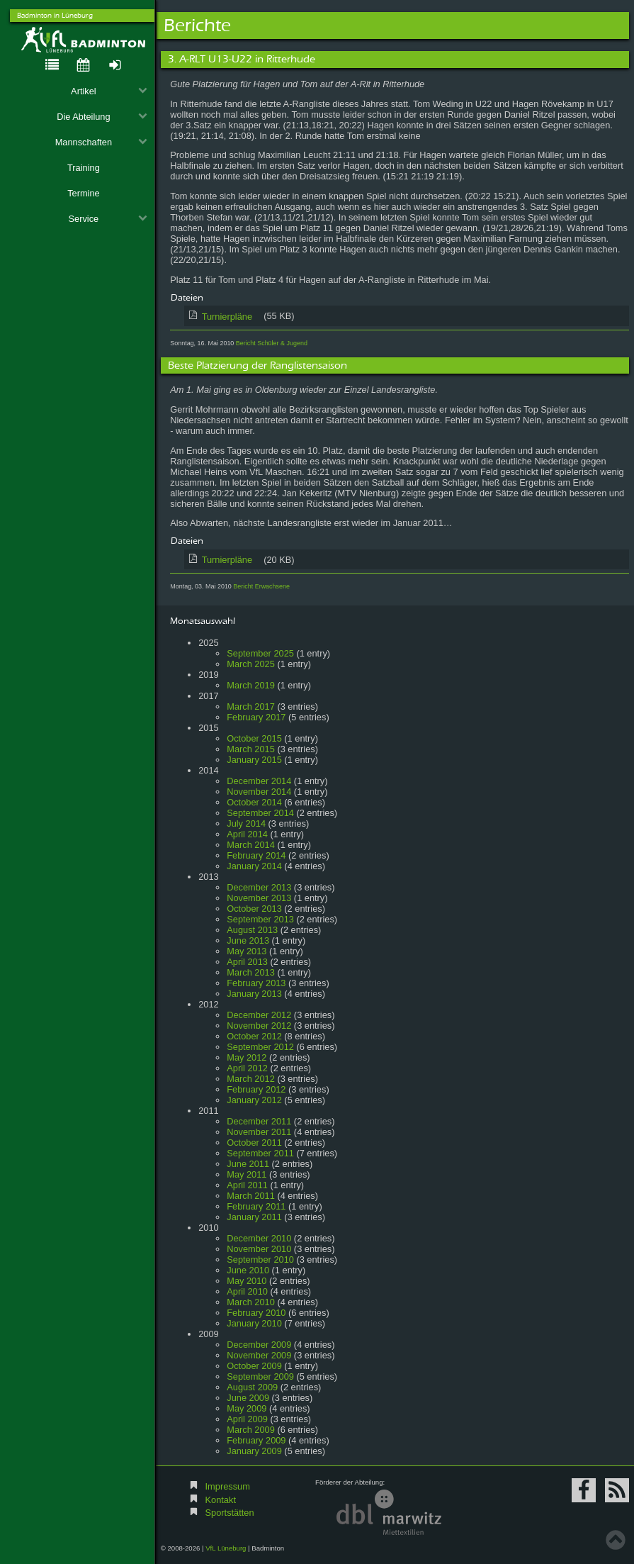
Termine (83, 193)
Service (108, 218)
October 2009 (254, 1366)
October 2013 (254, 908)
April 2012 (247, 1068)
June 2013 (248, 940)
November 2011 (259, 1132)
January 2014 (254, 866)
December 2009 (259, 1344)
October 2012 (254, 1036)
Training (83, 167)
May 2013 (246, 951)
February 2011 (256, 1206)
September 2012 (260, 1046)
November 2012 (259, 1025)
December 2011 (259, 1121)
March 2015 (251, 749)
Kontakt (220, 1500)
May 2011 (246, 1174)
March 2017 (251, 706)
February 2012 (256, 1089)
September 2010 (260, 1259)
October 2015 (254, 738)
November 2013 (259, 898)
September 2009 (260, 1376)
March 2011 (251, 1195)
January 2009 (254, 1451)
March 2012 (251, 1078)
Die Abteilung (102, 116)
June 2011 (248, 1163)
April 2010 (247, 1291)
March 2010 (251, 1302)
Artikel (109, 91)
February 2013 (256, 983)
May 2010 (246, 1280)
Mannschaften (101, 142)
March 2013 (251, 972)
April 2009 (247, 1419)
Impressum (227, 1486)
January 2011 (254, 1217)
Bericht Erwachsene (261, 586)
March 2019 (251, 685)
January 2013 (254, 993)
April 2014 (247, 834)
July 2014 (246, 823)
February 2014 (256, 855)
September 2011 (260, 1153)
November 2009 (259, 1355)
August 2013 (252, 930)
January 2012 (254, 1100)
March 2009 (251, 1429)
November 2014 (259, 791)
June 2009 (248, 1397)
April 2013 (247, 961)
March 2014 (251, 844)
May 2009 (246, 1408)
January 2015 (254, 759)
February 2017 (256, 717)
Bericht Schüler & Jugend (271, 343)
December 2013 (259, 887)
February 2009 (256, 1440)
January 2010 (254, 1323)
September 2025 (260, 653)
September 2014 (260, 813)
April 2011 (247, 1185)
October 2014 (254, 802)
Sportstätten (229, 1512)
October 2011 (254, 1142)
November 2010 (259, 1249)
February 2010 (256, 1312)
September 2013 (260, 919)
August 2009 (252, 1387)
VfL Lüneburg (225, 1548)
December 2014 (259, 781)
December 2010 (259, 1238)
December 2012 (259, 1015)
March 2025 (251, 664)
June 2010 (248, 1270)
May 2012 (246, 1057)
